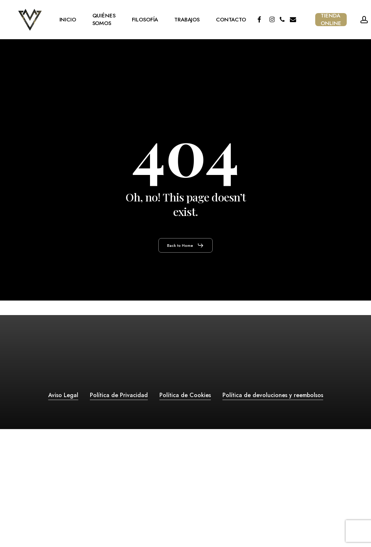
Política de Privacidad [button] (119, 395)
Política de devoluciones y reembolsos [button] (272, 395)
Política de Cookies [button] (185, 395)
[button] (185, 245)
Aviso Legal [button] (63, 395)
